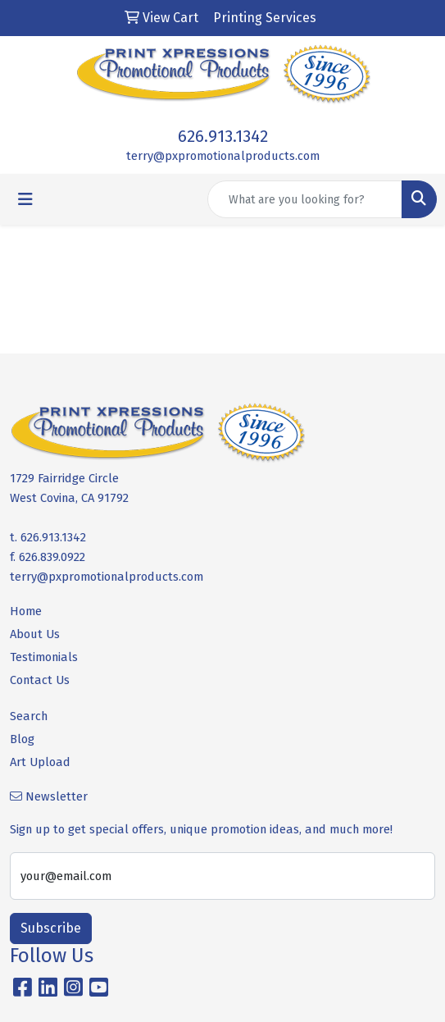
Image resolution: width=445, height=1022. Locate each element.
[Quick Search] (304, 199)
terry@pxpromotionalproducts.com (223, 155)
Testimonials (44, 657)
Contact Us (40, 680)
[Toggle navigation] (25, 199)
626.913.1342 (223, 136)
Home (26, 611)
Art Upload (40, 762)
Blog (22, 739)
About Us (35, 634)
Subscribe (50, 928)
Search (29, 716)
